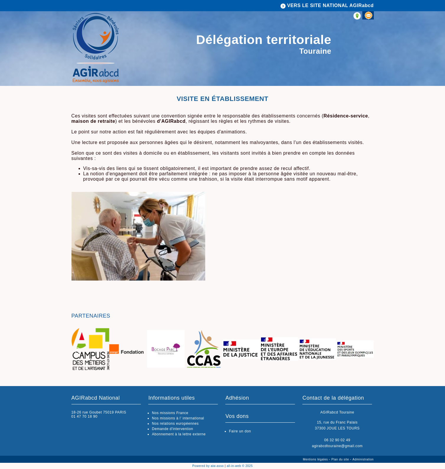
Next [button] (368, 350)
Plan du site (340, 459)
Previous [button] (77, 350)
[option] (90, 349)
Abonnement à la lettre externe (179, 434)
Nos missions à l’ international (178, 418)
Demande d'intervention (172, 429)
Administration (363, 459)
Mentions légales (316, 459)
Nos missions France (170, 413)
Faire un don (240, 431)
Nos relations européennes (175, 423)
